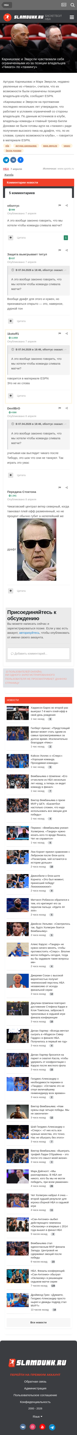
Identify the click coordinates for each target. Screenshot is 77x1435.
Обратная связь (35, 1381)
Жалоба (8, 174)
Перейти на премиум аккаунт (35, 1374)
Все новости (38, 1322)
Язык (37, 1416)
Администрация (35, 1388)
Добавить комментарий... (29, 653)
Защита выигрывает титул (27, 254)
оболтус (13, 205)
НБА (6, 168)
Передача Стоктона (21, 491)
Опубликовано (21, 213)
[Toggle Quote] (13, 270)
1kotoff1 (13, 333)
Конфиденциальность (35, 1402)
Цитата (21, 237)
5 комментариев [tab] (22, 193)
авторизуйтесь (29, 632)
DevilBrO (13, 408)
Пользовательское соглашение (35, 1395)
